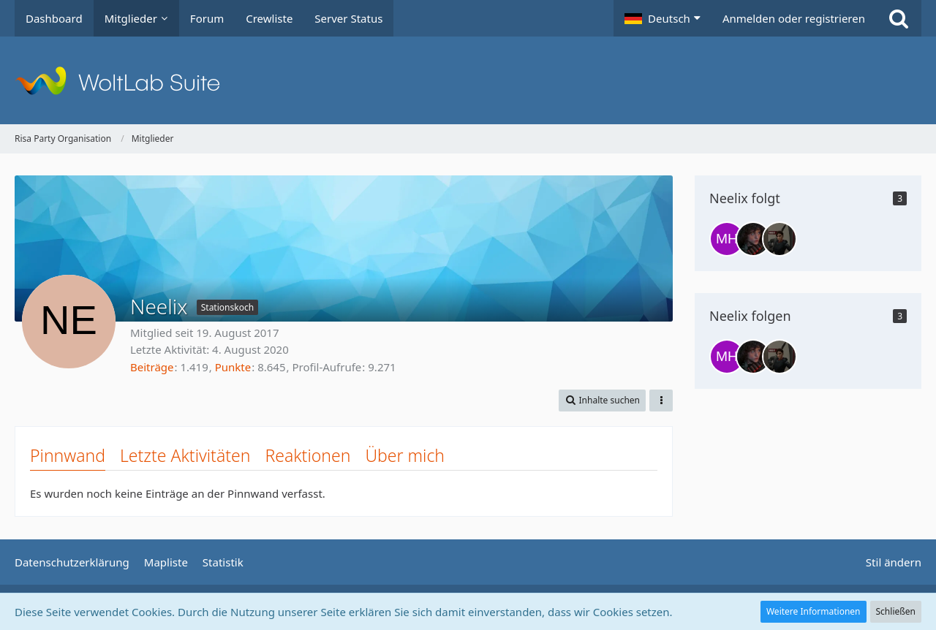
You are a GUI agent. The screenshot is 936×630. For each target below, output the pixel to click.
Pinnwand (67, 455)
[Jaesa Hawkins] (779, 239)
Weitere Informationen (813, 611)
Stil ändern (893, 562)
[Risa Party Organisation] (468, 80)
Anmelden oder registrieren (793, 18)
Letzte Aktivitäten (185, 455)
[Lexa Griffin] (753, 239)
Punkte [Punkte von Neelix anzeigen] (233, 367)
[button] (663, 18)
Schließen (896, 611)
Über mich (405, 455)
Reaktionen (307, 455)
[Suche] (898, 18)
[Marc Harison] (726, 239)
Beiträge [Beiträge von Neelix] (152, 367)
